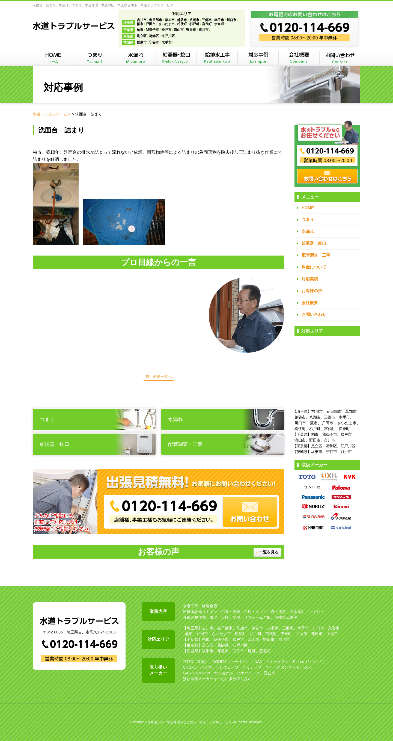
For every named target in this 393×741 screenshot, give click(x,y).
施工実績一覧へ (158, 376)
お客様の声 (312, 290)
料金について (314, 267)
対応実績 (310, 279)
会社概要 (310, 302)
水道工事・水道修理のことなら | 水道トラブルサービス (191, 722)
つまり (308, 219)
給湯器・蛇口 (314, 243)
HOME (308, 207)
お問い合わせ (314, 314)
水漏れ (308, 231)
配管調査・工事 (316, 255)
